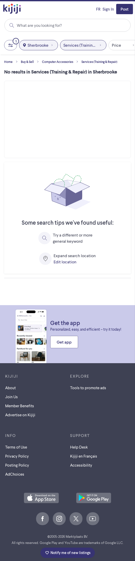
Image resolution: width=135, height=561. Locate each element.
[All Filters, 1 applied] (10, 45)
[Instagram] (59, 518)
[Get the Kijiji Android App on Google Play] (93, 498)
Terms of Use (16, 447)
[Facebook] (42, 518)
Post (125, 8)
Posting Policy (17, 465)
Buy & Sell (31, 62)
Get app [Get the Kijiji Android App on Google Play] (64, 341)
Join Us (11, 396)
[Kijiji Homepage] (12, 8)
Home (12, 62)
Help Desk (79, 447)
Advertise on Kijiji (20, 414)
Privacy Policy (17, 456)
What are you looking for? (39, 25)
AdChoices (14, 474)
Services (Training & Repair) (99, 61)
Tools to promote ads (88, 387)
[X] (76, 518)
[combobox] (67, 25)
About (10, 387)
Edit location (65, 261)
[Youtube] (92, 518)
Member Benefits (19, 405)
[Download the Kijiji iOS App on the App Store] (41, 498)
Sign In (108, 8)
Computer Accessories (61, 62)
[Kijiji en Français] (98, 9)
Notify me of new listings (67, 552)
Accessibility (81, 465)
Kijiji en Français (83, 456)
